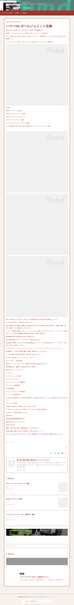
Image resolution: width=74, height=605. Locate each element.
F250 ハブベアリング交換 (14, 499)
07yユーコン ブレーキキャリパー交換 (17, 483)
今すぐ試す (26, 8)
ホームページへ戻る (7, 13)
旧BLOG (25, 13)
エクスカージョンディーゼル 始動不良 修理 (20, 515)
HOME (17, 13)
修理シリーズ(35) (10, 442)
